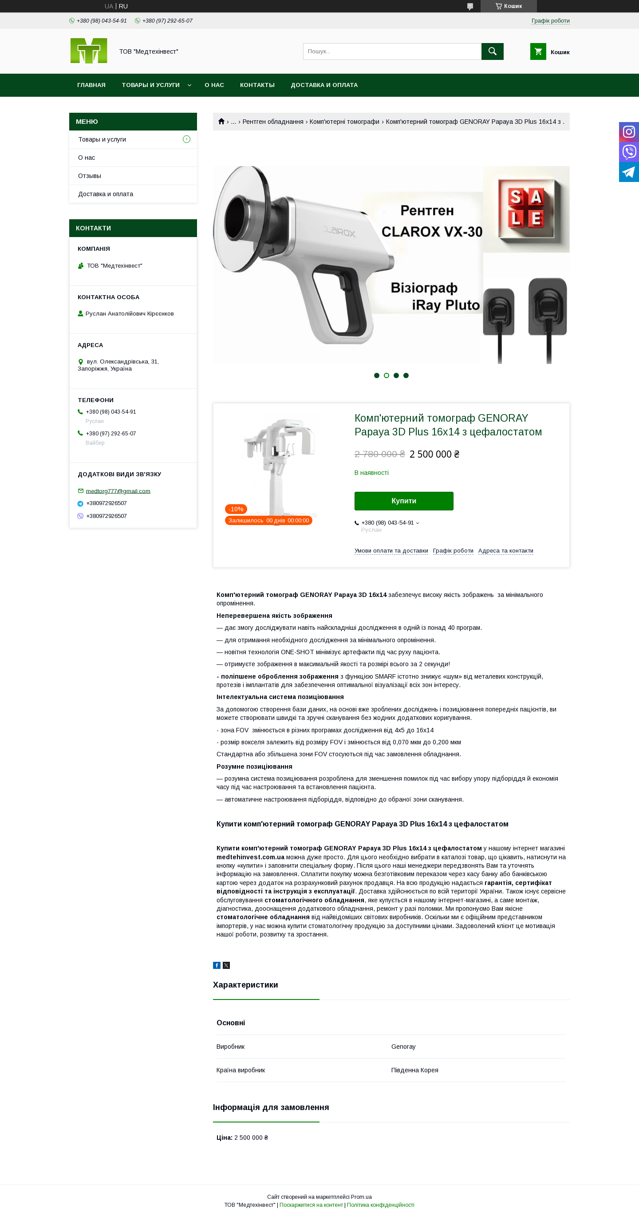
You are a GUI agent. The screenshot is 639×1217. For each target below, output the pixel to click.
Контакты (257, 85)
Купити (404, 501)
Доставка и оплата (324, 85)
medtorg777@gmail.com (118, 490)
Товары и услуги (151, 85)
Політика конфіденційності (380, 1205)
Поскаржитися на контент (311, 1205)
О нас (214, 85)
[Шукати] (492, 51)
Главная (91, 85)
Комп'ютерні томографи (344, 121)
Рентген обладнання (273, 121)
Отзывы (89, 175)
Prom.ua (361, 1197)
